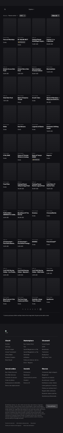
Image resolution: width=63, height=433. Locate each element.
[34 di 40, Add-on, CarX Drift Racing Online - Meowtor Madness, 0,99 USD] (24, 262)
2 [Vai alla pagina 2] (25, 309)
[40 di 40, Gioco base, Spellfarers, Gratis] (53, 290)
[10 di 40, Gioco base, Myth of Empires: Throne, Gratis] (24, 90)
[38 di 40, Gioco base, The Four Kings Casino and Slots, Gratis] (24, 291)
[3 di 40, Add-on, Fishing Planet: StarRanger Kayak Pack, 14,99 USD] (38, 31)
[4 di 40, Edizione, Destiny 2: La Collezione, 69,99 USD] (53, 31)
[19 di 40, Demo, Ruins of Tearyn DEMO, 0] (38, 147)
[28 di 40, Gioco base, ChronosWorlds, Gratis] (53, 204)
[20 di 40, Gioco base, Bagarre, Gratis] (53, 146)
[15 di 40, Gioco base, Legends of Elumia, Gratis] (38, 117)
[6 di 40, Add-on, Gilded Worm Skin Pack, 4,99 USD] (24, 61)
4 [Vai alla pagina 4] (30, 309)
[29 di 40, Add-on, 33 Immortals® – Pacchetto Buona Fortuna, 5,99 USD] (9, 233)
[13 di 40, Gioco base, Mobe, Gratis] (9, 117)
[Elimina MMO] (24, 15)
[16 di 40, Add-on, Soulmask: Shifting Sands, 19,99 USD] (53, 118)
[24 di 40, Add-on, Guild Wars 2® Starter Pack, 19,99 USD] (53, 176)
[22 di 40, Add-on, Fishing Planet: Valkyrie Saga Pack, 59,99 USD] (24, 176)
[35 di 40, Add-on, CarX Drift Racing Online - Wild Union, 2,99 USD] (38, 262)
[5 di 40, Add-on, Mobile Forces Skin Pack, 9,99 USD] (9, 61)
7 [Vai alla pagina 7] (37, 309)
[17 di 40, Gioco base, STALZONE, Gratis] (9, 146)
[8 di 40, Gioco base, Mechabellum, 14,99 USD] (53, 60)
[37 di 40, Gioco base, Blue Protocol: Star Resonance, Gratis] (9, 291)
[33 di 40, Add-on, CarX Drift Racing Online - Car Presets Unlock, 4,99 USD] (9, 262)
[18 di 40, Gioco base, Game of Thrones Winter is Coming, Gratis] (24, 147)
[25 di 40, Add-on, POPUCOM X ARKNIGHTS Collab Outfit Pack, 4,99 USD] (9, 205)
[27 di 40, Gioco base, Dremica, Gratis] (38, 204)
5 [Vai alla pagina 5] (32, 309)
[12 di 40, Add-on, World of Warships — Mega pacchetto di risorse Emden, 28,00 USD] (53, 90)
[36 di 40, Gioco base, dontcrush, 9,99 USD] (53, 261)
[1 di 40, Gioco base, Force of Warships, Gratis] (9, 30)
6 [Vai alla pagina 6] (35, 309)
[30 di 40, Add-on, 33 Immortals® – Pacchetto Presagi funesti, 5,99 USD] (24, 233)
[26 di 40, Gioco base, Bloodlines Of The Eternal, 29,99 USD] (24, 205)
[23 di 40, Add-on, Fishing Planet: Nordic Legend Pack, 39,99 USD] (38, 176)
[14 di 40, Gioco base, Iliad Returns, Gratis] (24, 117)
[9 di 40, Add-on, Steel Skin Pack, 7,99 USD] (9, 89)
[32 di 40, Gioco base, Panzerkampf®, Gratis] (53, 232)
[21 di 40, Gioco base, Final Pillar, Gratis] (9, 175)
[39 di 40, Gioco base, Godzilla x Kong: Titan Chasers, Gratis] (38, 291)
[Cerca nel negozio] (5, 9)
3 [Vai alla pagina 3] (27, 309)
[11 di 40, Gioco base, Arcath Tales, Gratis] (38, 89)
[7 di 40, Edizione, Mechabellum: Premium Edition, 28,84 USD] (38, 61)
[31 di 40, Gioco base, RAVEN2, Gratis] (38, 232)
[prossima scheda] (40, 309)
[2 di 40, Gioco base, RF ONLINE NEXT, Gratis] (24, 32)
